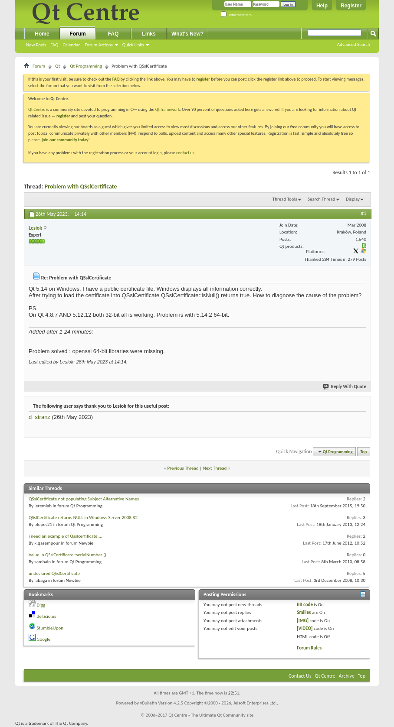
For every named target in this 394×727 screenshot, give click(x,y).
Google (44, 639)
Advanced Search (353, 44)
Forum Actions (99, 45)
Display (353, 199)
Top (364, 451)
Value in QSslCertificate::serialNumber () (67, 555)
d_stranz (39, 417)
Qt (57, 66)
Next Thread (215, 468)
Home (42, 34)
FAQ (54, 45)
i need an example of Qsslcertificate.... (65, 536)
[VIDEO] (304, 628)
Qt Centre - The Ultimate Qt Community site (210, 715)
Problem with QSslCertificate (81, 186)
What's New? (187, 34)
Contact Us (300, 676)
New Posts (36, 45)
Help (322, 6)
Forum (77, 34)
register (63, 116)
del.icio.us (46, 616)
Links (148, 34)
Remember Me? (237, 15)
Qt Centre (37, 109)
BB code (305, 604)
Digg (41, 605)
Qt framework (167, 109)
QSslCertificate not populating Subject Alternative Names (84, 499)
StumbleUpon (50, 628)
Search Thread (321, 199)
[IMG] (303, 620)
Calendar (71, 45)
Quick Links (133, 45)
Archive (347, 676)
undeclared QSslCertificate (54, 573)
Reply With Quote (345, 386)
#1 (363, 213)
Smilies (304, 612)
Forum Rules (309, 648)
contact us (185, 153)
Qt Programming (86, 66)
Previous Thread (183, 468)
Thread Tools (285, 199)
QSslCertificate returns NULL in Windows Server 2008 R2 (83, 517)
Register (351, 6)
